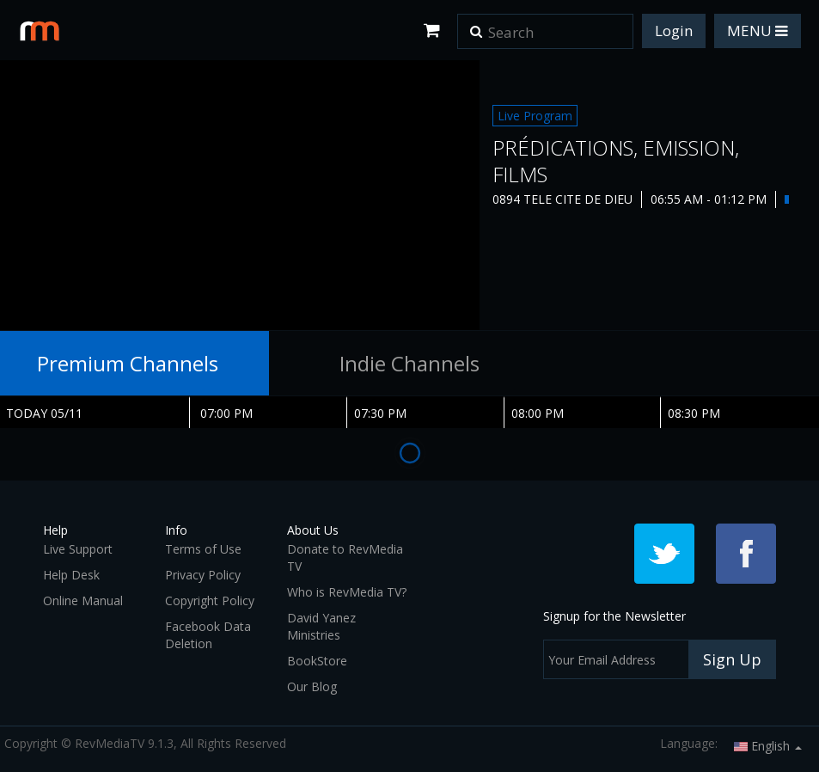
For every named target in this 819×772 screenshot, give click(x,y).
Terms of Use (203, 549)
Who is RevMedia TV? (346, 592)
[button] (476, 26)
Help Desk (71, 575)
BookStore (317, 661)
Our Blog (312, 686)
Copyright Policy (209, 600)
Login (674, 30)
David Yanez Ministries (321, 626)
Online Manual (83, 600)
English (768, 746)
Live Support (78, 549)
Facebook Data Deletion (208, 635)
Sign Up (732, 659)
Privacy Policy (203, 575)
